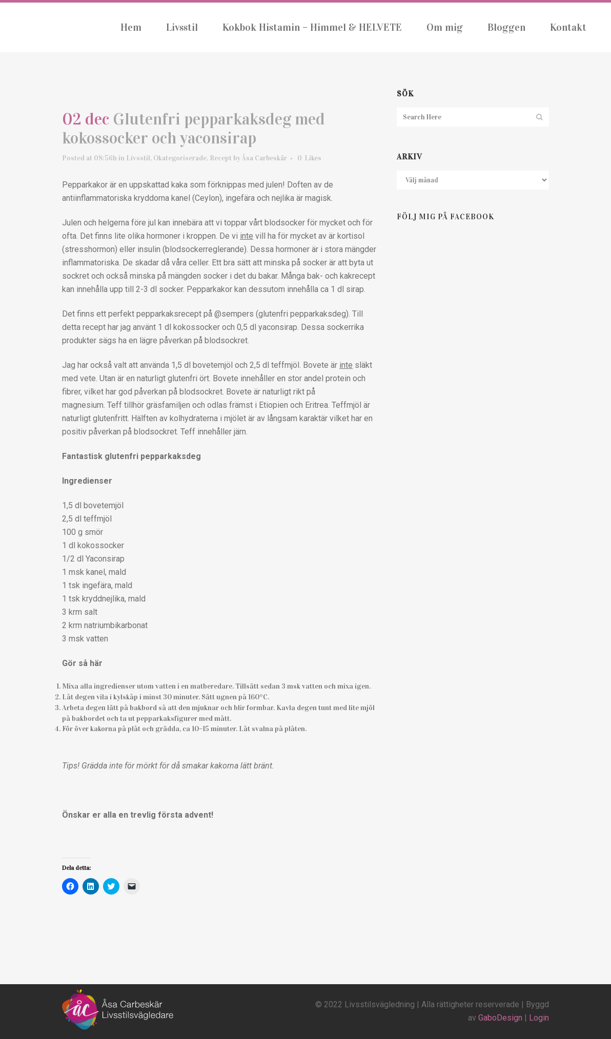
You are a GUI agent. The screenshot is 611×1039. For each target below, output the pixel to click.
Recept (221, 160)
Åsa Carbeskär (264, 160)
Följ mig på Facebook (445, 217)
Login (539, 1018)
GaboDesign (500, 1018)
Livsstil (138, 160)
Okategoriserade (180, 160)
